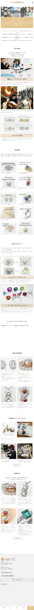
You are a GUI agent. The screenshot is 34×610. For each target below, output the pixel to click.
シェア (10, 608)
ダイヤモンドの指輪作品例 (8, 167)
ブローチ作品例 (25, 198)
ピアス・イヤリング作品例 (8, 198)
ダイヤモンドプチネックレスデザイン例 (25, 228)
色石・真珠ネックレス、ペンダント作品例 (25, 183)
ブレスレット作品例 (8, 213)
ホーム (3, 608)
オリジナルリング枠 (8, 228)
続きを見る (17, 465)
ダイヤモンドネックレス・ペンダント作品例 (8, 183)
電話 (23, 608)
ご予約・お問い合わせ (17, 580)
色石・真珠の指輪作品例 (25, 167)
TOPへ (30, 608)
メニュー (17, 608)
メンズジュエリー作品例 (25, 213)
